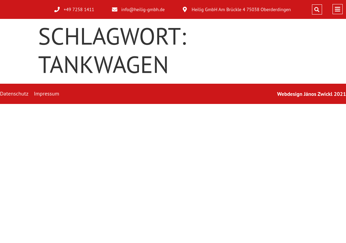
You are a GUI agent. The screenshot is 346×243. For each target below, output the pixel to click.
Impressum (46, 93)
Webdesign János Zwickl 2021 (311, 93)
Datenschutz (14, 93)
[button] (317, 9)
